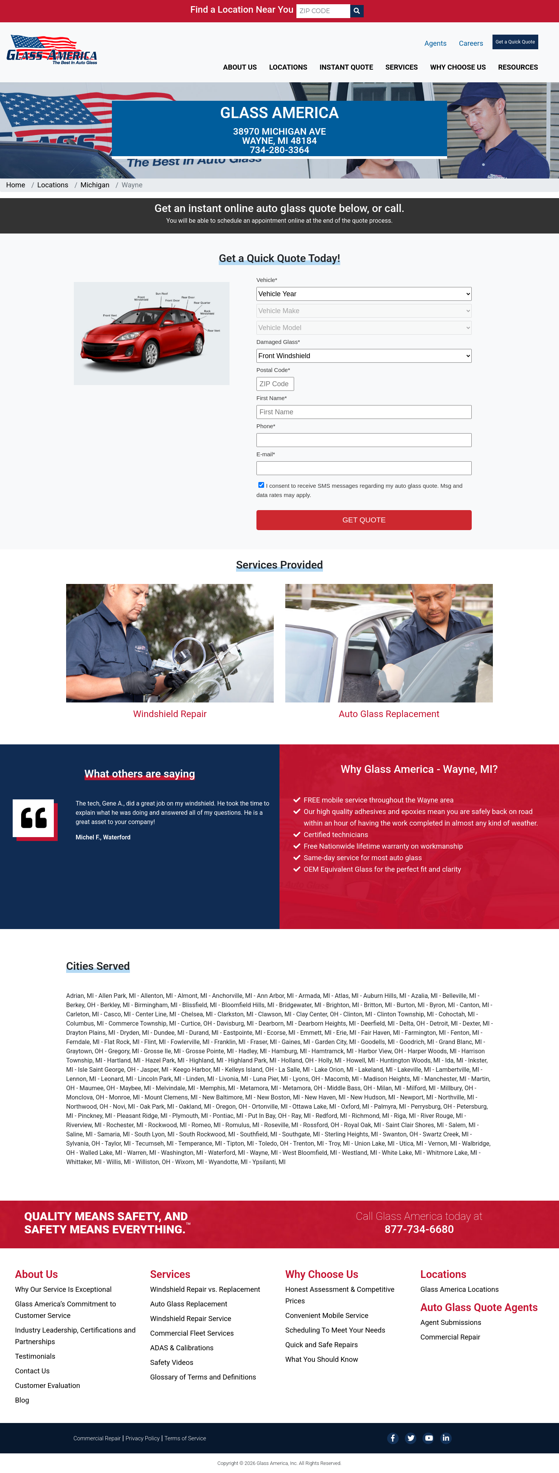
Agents (435, 43)
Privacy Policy (143, 1438)
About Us (240, 67)
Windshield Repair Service (190, 1319)
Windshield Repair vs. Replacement (205, 1289)
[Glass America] (51, 49)
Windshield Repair (169, 714)
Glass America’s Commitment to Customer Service (65, 1310)
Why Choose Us (458, 67)
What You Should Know (321, 1359)
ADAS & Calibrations (182, 1348)
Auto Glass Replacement (389, 714)
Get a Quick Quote (515, 42)
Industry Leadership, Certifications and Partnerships (75, 1336)
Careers (471, 43)
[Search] (357, 11)
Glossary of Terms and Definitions (203, 1377)
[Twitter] (410, 1438)
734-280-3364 (279, 150)
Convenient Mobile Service (326, 1315)
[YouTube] (428, 1438)
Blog (22, 1400)
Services (402, 67)
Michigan (94, 185)
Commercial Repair (451, 1337)
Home (15, 185)
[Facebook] (393, 1438)
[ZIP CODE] (323, 11)
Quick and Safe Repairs (321, 1345)
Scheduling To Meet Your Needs (335, 1330)
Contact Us (32, 1371)
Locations (288, 67)
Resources (518, 67)
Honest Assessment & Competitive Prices (339, 1295)
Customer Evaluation (47, 1385)
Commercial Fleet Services (192, 1333)
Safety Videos (171, 1362)
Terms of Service (185, 1438)
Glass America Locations (460, 1289)
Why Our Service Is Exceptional (63, 1289)
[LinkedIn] (446, 1438)
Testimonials (35, 1356)
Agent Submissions (451, 1322)
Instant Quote (346, 67)
